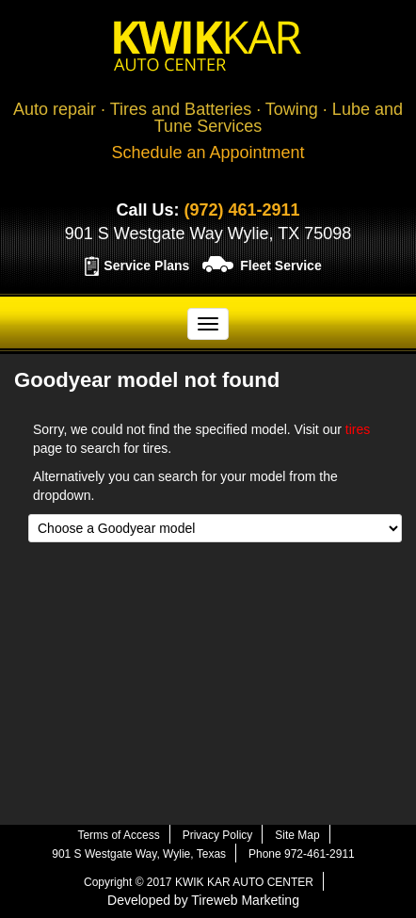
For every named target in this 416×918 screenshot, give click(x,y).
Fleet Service (280, 265)
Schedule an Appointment (207, 152)
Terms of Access (118, 835)
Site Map (297, 835)
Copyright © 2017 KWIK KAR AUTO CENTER (198, 882)
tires (357, 429)
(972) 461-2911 (241, 210)
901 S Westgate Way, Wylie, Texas (139, 854)
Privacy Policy (218, 835)
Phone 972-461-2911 (301, 854)
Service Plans (146, 265)
